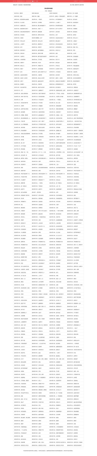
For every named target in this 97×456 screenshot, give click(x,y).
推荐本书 (77, 4)
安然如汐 (50, 10)
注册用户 (76, 1)
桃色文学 (15, 4)
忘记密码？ (81, 1)
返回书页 (82, 4)
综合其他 (20, 4)
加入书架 (72, 4)
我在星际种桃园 (27, 4)
